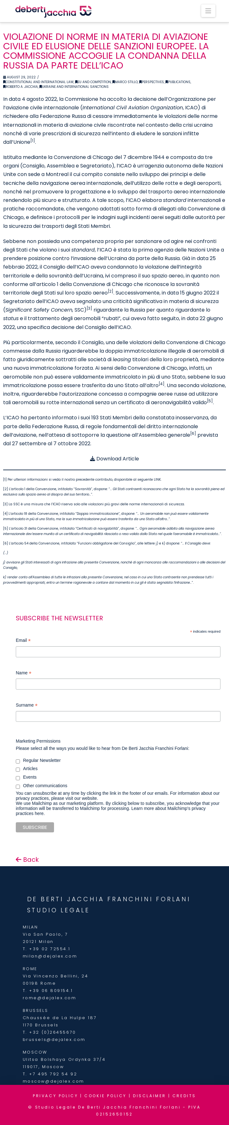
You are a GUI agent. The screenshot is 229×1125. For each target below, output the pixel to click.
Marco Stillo (125, 82)
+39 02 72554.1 (49, 949)
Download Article (114, 458)
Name (23, 673)
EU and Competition (93, 82)
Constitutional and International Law (38, 82)
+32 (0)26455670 (52, 1032)
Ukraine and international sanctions (74, 86)
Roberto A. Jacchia (20, 86)
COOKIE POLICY (105, 1095)
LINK (157, 479)
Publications (178, 82)
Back (27, 859)
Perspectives (151, 82)
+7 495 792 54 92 (53, 1074)
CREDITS (184, 1095)
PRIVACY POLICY (55, 1095)
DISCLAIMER (149, 1095)
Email (23, 641)
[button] (208, 10)
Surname (27, 705)
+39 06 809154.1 (51, 990)
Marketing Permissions (38, 741)
